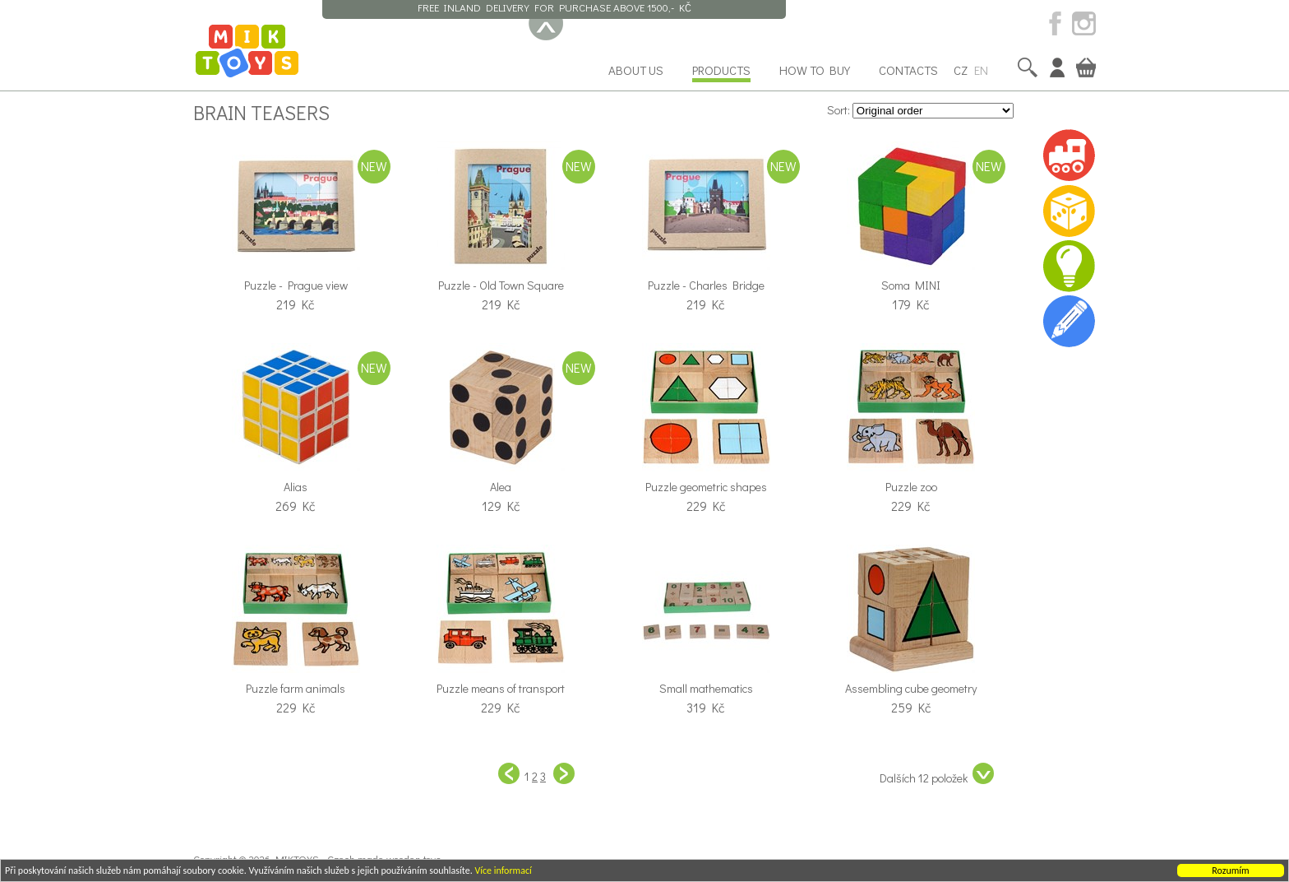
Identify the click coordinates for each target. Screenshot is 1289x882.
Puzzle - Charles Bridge (706, 285)
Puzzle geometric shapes (706, 486)
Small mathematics (706, 688)
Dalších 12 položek (937, 774)
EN (981, 70)
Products (721, 70)
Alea (500, 486)
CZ (961, 70)
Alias (295, 486)
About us (635, 70)
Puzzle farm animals (295, 688)
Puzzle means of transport (501, 688)
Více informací (502, 871)
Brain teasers (261, 112)
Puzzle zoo (911, 486)
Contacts (908, 70)
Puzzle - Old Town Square (501, 285)
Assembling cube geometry (911, 688)
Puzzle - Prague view (296, 285)
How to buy (814, 70)
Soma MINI (910, 285)
